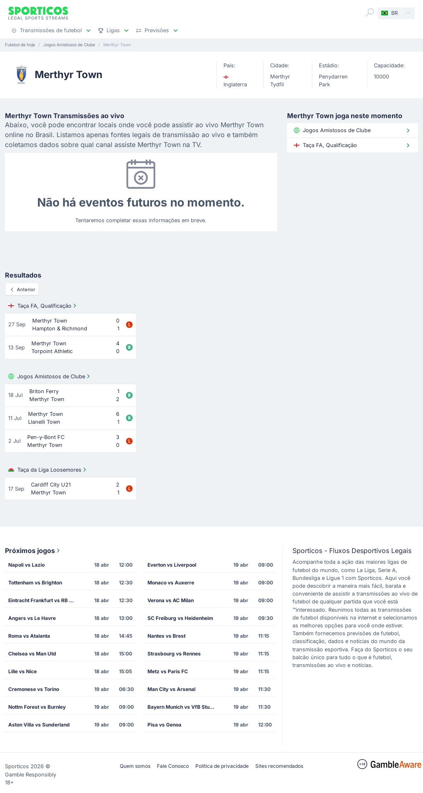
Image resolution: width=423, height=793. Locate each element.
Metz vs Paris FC (167, 671)
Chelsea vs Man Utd (32, 654)
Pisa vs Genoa (164, 725)
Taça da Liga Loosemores (48, 469)
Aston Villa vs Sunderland (39, 725)
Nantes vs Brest (166, 636)
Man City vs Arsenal (171, 689)
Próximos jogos (33, 550)
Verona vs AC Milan (170, 600)
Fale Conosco (173, 766)
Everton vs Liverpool (171, 565)
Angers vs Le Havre (32, 618)
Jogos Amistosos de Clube (50, 376)
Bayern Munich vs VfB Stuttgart (183, 707)
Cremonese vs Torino (33, 689)
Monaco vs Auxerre (170, 582)
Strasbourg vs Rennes (174, 654)
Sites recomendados (279, 766)
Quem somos (135, 766)
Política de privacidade (222, 766)
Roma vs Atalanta (29, 636)
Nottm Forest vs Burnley (37, 707)
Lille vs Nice (22, 671)
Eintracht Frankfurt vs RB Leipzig (44, 600)
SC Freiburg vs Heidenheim (180, 618)
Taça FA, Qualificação (43, 305)
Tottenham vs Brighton (35, 582)
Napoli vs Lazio (26, 565)
